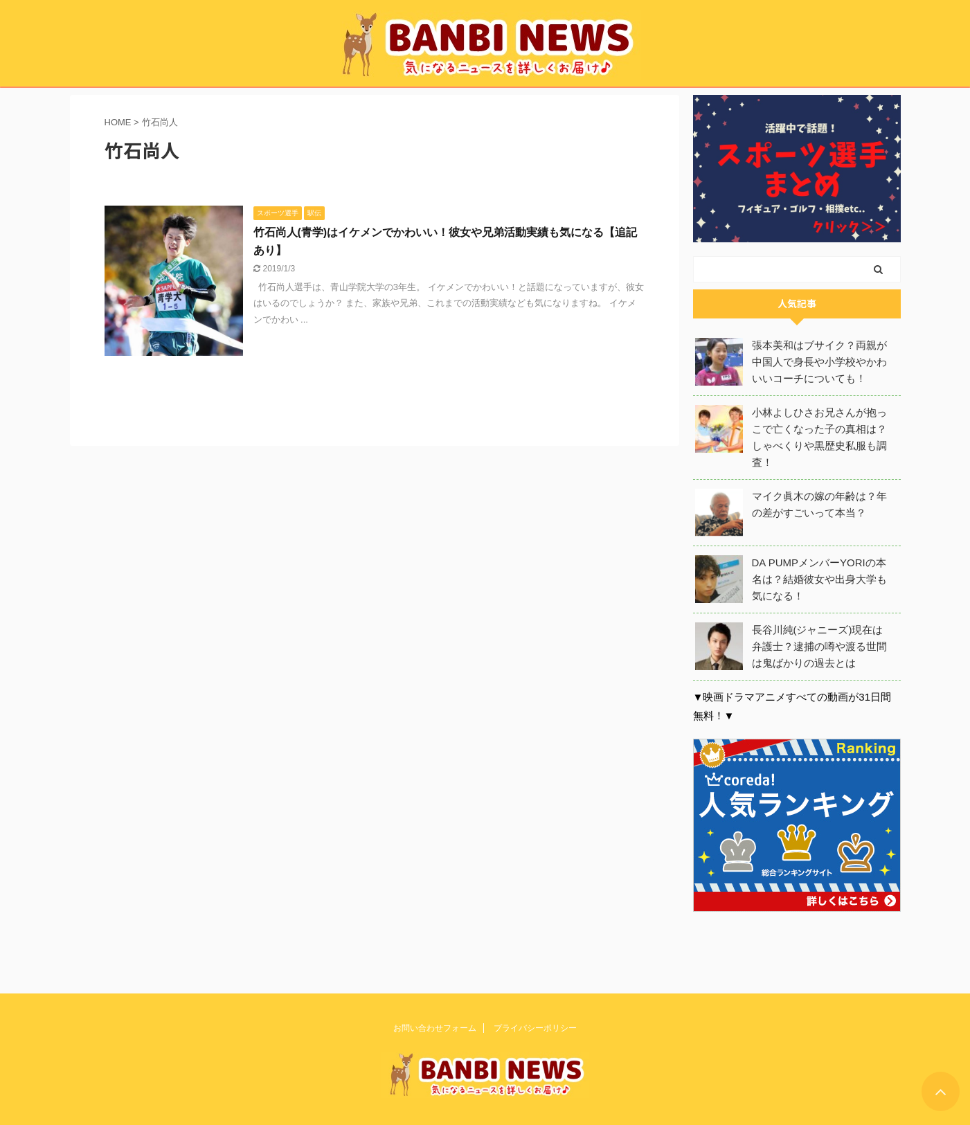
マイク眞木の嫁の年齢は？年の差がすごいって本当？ (819, 504)
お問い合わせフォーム (434, 1027)
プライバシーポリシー (535, 1027)
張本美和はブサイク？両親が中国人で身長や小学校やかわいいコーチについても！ (819, 361)
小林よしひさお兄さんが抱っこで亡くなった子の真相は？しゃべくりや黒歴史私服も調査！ (819, 437)
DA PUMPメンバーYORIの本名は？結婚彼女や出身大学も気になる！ (819, 579)
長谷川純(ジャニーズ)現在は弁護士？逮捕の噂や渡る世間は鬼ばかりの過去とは (819, 646)
